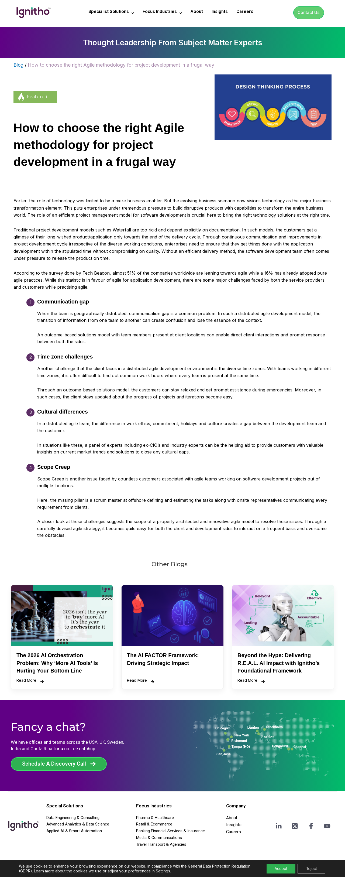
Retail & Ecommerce (154, 824)
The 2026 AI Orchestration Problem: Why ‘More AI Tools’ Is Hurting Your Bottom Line (57, 662)
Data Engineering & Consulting (72, 817)
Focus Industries (163, 12)
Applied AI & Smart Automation (74, 830)
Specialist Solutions (108, 12)
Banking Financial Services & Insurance (170, 830)
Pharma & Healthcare (155, 817)
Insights (224, 12)
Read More (30, 681)
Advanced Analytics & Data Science (77, 824)
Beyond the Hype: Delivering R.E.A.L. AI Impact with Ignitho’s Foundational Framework (278, 662)
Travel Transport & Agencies (161, 844)
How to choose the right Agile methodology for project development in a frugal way (121, 65)
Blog (18, 65)
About (199, 12)
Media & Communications (159, 837)
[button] (107, 12)
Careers (250, 12)
